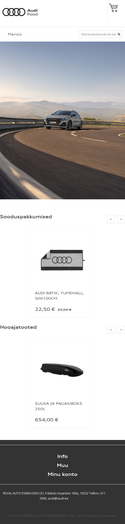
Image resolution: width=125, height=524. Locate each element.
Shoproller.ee (116, 493)
